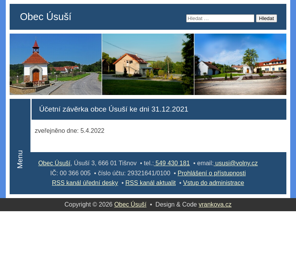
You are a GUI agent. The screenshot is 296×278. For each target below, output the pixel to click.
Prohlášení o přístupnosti (212, 173)
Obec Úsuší (46, 16)
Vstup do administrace (213, 183)
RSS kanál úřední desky (85, 183)
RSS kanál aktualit (150, 183)
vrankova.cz (214, 204)
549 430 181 (172, 163)
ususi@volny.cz (236, 163)
